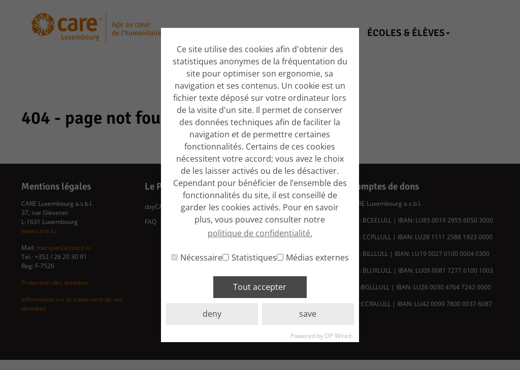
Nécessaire (196, 257)
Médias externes (313, 257)
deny (212, 313)
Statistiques (249, 257)
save (307, 313)
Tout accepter (259, 286)
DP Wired (338, 335)
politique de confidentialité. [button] (260, 233)
